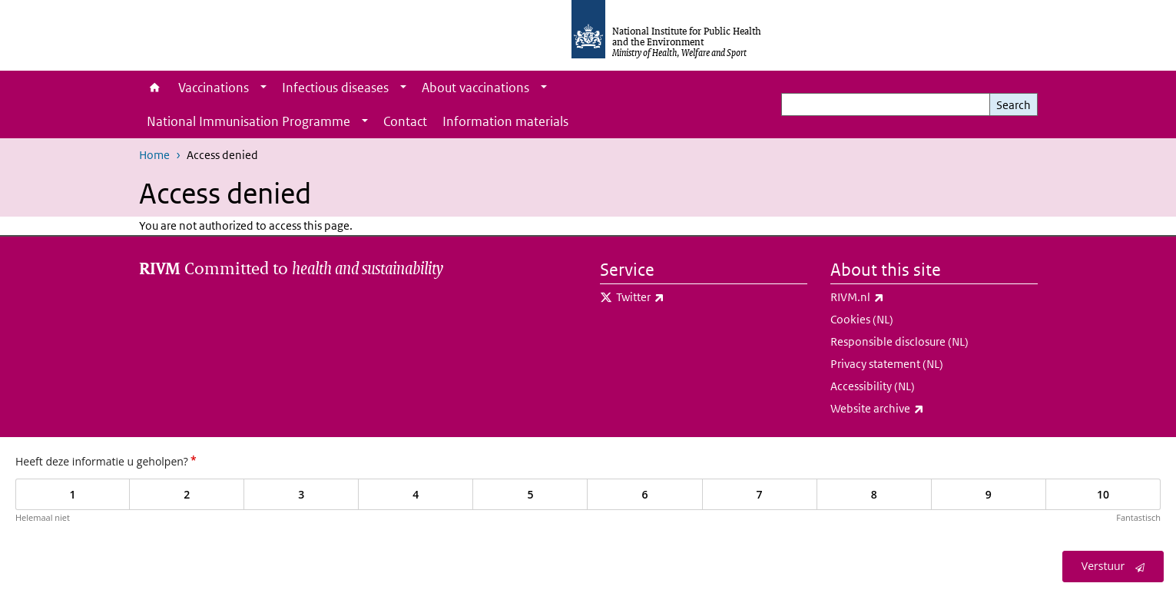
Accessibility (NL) (872, 386)
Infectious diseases (335, 87)
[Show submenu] (263, 87)
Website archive (917, 408)
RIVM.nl (897, 297)
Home (155, 87)
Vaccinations (213, 87)
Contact (405, 121)
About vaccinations (475, 87)
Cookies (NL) (861, 319)
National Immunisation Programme (248, 121)
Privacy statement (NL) (886, 363)
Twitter (680, 297)
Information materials (505, 121)
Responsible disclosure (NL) (899, 341)
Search (1013, 105)
